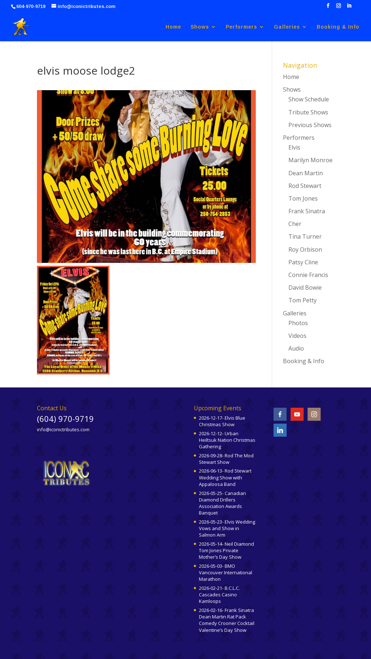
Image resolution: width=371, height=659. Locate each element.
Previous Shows (310, 125)
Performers (241, 27)
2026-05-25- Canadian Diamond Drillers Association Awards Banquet (222, 503)
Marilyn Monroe (310, 160)
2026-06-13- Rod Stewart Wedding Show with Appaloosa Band (225, 477)
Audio (296, 348)
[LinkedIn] (349, 7)
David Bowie (305, 287)
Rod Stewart (304, 186)
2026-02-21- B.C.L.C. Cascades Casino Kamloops (219, 594)
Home (173, 27)
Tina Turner (305, 236)
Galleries (287, 27)
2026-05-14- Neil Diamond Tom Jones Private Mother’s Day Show (226, 550)
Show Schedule (308, 99)
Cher (294, 224)
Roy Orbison (305, 249)
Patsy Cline (303, 262)
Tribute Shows (308, 112)
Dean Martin (305, 173)
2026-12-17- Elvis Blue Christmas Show (222, 421)
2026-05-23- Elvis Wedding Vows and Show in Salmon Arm (227, 528)
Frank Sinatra (306, 211)
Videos (297, 336)
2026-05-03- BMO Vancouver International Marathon (225, 572)
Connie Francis (308, 275)
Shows (200, 27)
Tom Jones (303, 198)
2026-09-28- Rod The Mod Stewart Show (226, 458)
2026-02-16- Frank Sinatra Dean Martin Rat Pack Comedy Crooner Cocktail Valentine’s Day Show (226, 620)
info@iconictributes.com (63, 429)
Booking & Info (338, 27)
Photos (298, 323)
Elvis (294, 147)
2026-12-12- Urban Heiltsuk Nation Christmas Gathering (227, 440)
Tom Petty (302, 300)
